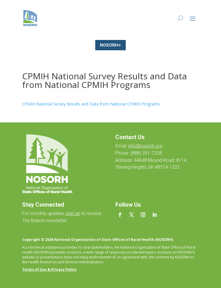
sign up (73, 213)
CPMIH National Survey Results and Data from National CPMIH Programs (91, 104)
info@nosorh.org (145, 146)
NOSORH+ (110, 45)
